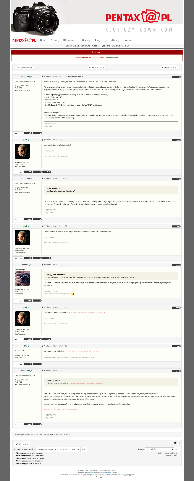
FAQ (43, 40)
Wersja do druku (172, 455)
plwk (25, 139)
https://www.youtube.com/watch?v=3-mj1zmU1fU (86, 312)
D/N (128, 40)
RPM (25, 346)
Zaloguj (116, 40)
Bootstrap (105, 472)
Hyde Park (105, 45)
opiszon (90, 472)
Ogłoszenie (97, 52)
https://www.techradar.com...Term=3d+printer (61, 409)
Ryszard (25, 264)
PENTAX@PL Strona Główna (77, 45)
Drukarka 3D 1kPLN (120, 45)
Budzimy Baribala (112, 57)
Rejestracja (100, 40)
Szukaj (55, 40)
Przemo (100, 470)
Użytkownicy (70, 40)
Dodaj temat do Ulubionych (168, 453)
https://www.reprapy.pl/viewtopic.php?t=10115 (84, 351)
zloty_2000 (25, 76)
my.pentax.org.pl (97, 477)
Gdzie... (95, 45)
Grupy (86, 40)
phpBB (88, 470)
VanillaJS (114, 472)
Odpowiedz (22, 444)
